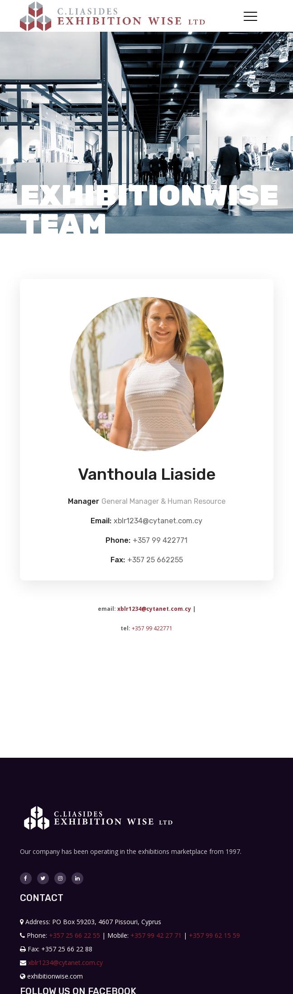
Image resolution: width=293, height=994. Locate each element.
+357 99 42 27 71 (156, 935)
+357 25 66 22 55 (74, 935)
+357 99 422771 (152, 628)
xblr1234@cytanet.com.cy (154, 609)
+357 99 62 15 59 (214, 935)
